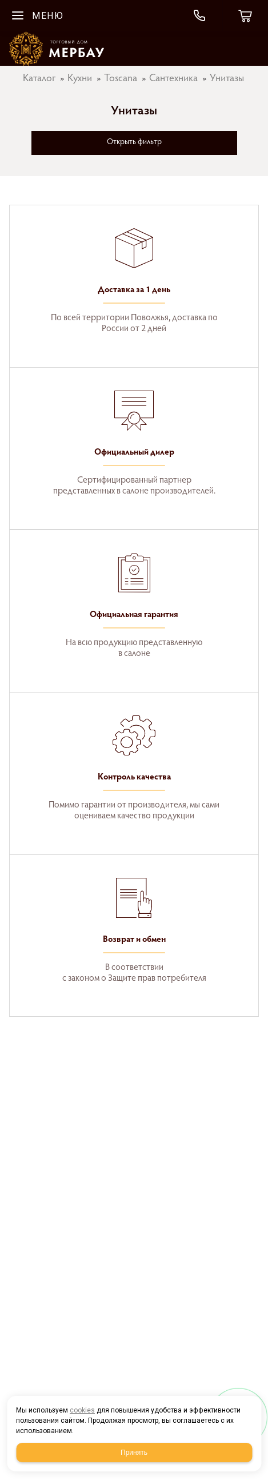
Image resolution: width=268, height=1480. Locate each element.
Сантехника (173, 79)
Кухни (79, 79)
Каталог (39, 79)
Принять (134, 1453)
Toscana (120, 79)
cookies (82, 1410)
